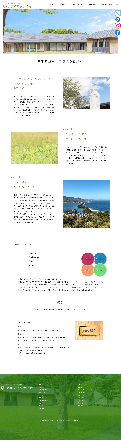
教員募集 (41, 408)
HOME (52, 5)
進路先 (41, 403)
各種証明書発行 (44, 400)
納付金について (76, 5)
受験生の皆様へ (107, 5)
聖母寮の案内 (92, 5)
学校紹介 (41, 384)
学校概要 (80, 400)
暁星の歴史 (81, 392)
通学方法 (80, 403)
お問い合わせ (82, 395)
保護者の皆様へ (83, 398)
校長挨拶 (80, 384)
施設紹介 (80, 387)
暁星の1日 (42, 392)
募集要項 (80, 406)
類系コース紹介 (44, 406)
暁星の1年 (81, 390)
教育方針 (63, 5)
